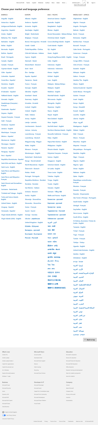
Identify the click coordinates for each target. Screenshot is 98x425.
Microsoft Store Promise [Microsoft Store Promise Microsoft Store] (39, 373)
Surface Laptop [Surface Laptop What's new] (5, 357)
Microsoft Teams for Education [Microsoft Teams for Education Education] (73, 361)
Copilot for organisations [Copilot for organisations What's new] (8, 364)
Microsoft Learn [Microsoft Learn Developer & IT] (37, 388)
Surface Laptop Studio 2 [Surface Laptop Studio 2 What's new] (7, 361)
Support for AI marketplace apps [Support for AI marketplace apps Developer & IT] (41, 391)
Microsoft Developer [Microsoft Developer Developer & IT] (39, 385)
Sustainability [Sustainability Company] (69, 400)
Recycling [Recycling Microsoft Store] (36, 370)
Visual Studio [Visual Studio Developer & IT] (37, 403)
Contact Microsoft (38, 421)
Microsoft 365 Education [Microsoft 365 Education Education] (71, 364)
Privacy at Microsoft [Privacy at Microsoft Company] (70, 394)
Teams (28, 2)
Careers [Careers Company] (68, 385)
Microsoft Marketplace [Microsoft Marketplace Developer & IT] (39, 397)
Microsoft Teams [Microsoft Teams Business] (6, 403)
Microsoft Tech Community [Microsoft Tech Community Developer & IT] (40, 394)
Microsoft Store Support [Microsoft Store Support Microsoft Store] (39, 361)
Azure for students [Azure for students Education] (70, 376)
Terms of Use (53, 421)
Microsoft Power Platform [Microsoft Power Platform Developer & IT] (40, 400)
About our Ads (79, 421)
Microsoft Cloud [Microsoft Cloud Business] (6, 385)
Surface (47, 2)
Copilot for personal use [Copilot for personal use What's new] (7, 367)
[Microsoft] (8, 2)
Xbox (53, 2)
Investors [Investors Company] (68, 397)
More (63, 2)
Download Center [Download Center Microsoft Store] (38, 357)
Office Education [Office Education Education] (70, 367)
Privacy (46, 421)
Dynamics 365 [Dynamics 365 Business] (5, 394)
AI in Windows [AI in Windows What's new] (5, 370)
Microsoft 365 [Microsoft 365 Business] (5, 397)
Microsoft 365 (20, 2)
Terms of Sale (62, 421)
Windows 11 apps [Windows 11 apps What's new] (6, 376)
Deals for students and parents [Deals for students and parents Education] (73, 373)
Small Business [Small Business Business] (5, 406)
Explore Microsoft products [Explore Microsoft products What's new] (8, 373)
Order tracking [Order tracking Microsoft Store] (37, 367)
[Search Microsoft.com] (84, 2)
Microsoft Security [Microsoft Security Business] (6, 388)
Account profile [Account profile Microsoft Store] (37, 354)
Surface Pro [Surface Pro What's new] (5, 354)
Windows (40, 2)
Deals (58, 2)
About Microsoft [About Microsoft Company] (70, 388)
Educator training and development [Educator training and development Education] (74, 370)
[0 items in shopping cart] (88, 2)
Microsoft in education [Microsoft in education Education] (71, 354)
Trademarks (70, 421)
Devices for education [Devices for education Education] (71, 357)
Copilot (34, 2)
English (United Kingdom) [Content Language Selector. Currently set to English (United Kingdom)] (11, 412)
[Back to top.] (90, 340)
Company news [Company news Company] (69, 391)
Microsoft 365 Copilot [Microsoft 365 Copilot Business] (7, 400)
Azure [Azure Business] (3, 391)
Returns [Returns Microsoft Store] (36, 364)
